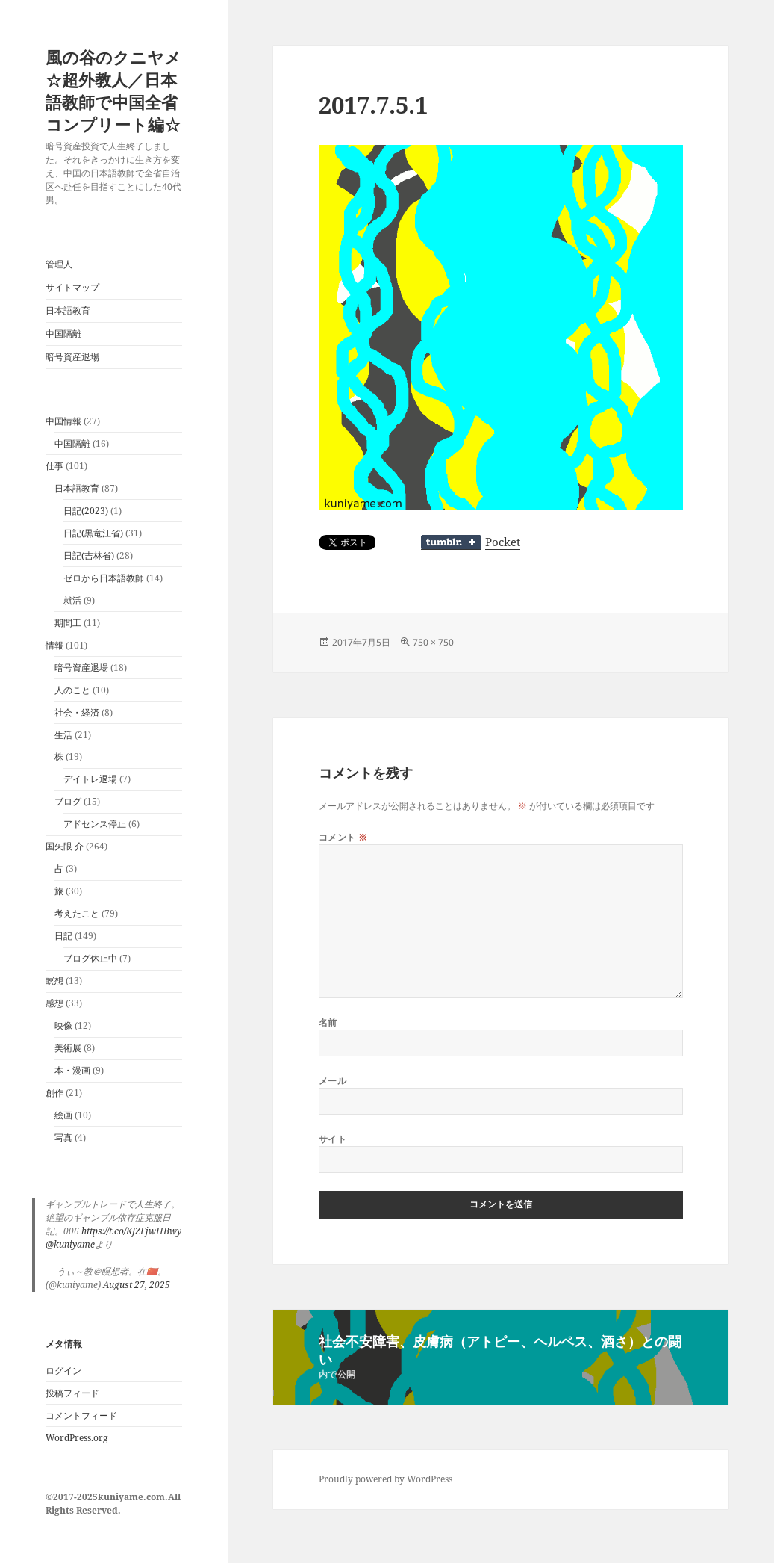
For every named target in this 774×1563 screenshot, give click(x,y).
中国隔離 (63, 333)
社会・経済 (76, 712)
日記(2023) (85, 510)
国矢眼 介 (65, 846)
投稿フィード (72, 1393)
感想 (54, 1003)
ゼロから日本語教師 (103, 578)
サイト (332, 1139)
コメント (343, 837)
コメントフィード (81, 1415)
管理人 (59, 264)
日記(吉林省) (88, 555)
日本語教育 (68, 310)
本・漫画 (72, 1070)
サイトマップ (72, 287)
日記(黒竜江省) (93, 533)
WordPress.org (76, 1438)
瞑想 (54, 980)
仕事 (54, 465)
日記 (63, 935)
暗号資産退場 (72, 356)
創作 (54, 1092)
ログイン (63, 1370)
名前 (328, 1022)
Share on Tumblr (451, 542)
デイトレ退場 (90, 779)
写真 (63, 1137)
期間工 (67, 622)
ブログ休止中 (90, 958)
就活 (72, 600)
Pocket (502, 541)
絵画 (63, 1115)
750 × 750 (433, 642)
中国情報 (63, 421)
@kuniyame (70, 1244)
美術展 (67, 1048)
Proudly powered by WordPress (385, 1479)
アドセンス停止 (94, 823)
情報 (54, 645)
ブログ (67, 801)
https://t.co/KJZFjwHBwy (131, 1231)
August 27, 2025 (136, 1284)
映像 (63, 1025)
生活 (63, 734)
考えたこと (76, 913)
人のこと (72, 690)
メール (332, 1080)
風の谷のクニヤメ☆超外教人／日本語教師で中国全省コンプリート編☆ (113, 90)
